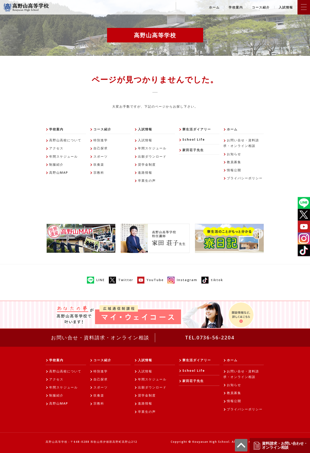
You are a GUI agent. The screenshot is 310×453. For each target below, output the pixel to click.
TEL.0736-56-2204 (209, 337)
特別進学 (100, 140)
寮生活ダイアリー (196, 129)
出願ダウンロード (152, 156)
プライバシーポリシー (245, 178)
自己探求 (100, 148)
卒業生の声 (147, 180)
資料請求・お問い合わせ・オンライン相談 (280, 445)
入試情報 (286, 7)
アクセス (56, 148)
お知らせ (234, 154)
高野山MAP (58, 172)
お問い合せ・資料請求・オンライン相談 (241, 143)
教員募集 (234, 162)
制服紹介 (56, 164)
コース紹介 (261, 7)
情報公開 (234, 170)
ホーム (214, 7)
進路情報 (145, 172)
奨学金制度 (147, 164)
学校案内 (236, 7)
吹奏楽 (98, 164)
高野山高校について (65, 140)
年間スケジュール (63, 156)
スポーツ (100, 156)
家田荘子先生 (193, 150)
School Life (193, 139)
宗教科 (98, 172)
